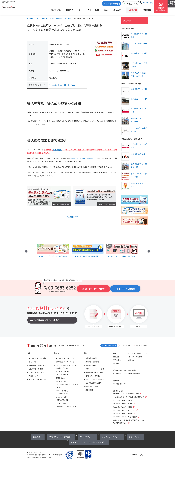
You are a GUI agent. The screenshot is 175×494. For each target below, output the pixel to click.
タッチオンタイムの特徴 (37, 356)
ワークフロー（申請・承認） (95, 377)
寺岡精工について (119, 382)
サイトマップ (102, 433)
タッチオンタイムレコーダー (66, 356)
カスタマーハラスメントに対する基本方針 (125, 433)
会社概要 (116, 378)
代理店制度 (141, 9)
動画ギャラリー (34, 374)
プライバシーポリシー (87, 433)
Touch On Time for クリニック (124, 408)
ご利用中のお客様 (103, 4)
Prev (31, 247)
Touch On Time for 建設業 (122, 411)
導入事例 (126, 19)
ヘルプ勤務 (57, 148)
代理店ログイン (118, 4)
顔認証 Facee (60, 376)
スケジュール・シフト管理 (94, 367)
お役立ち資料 (125, 343)
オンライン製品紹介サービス (39, 377)
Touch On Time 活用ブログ (138, 351)
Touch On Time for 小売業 (122, 405)
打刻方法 (82, 9)
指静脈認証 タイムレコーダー (66, 360)
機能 (90, 9)
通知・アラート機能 (92, 374)
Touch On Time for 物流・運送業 (125, 415)
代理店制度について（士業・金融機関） (127, 371)
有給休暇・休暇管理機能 (94, 370)
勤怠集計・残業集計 (92, 360)
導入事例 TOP (72, 215)
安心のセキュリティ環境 (37, 370)
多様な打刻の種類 (91, 356)
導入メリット (33, 360)
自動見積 (116, 355)
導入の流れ (118, 9)
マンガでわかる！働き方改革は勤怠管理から (128, 395)
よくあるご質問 (141, 343)
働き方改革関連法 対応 (93, 381)
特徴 (28, 351)
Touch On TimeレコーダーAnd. (62, 83)
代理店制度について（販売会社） (125, 368)
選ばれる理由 (70, 9)
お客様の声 (129, 9)
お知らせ (131, 358)
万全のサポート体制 (36, 367)
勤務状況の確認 (90, 363)
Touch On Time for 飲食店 (122, 398)
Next (143, 247)
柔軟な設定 (89, 388)
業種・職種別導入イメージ (38, 363)
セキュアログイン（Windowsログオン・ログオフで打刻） (67, 382)
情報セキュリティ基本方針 (53, 433)
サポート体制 (99, 9)
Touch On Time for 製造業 (122, 401)
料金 (109, 9)
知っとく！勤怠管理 (135, 355)
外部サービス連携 (91, 384)
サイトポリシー (71, 433)
